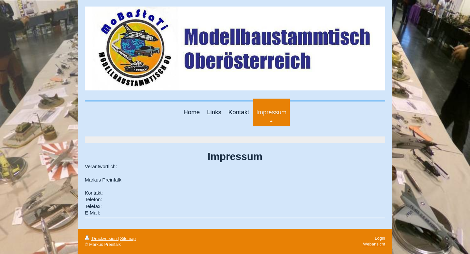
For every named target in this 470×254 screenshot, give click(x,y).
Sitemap (128, 238)
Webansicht (374, 244)
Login (380, 238)
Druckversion (101, 238)
